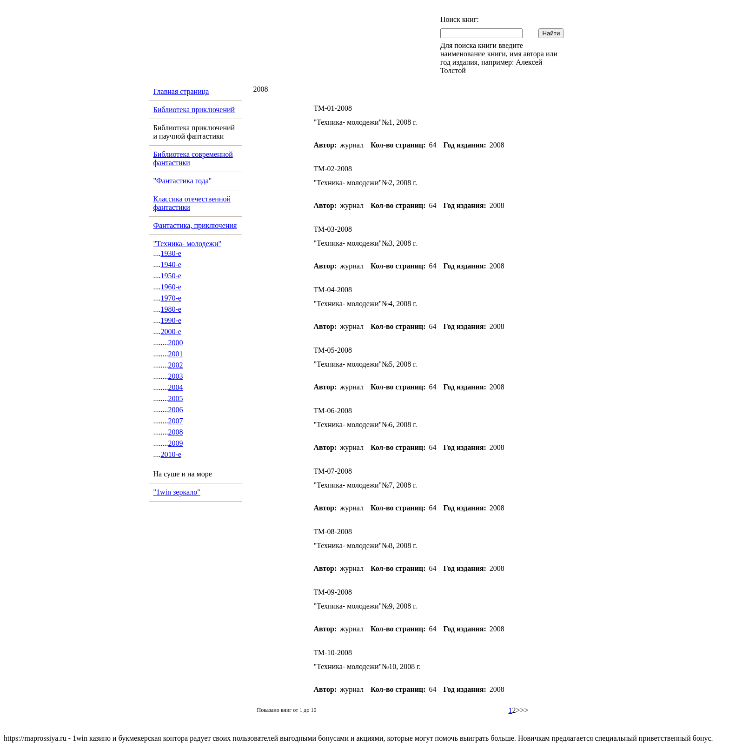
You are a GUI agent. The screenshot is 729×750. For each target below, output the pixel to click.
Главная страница (181, 91)
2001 (175, 354)
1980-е (171, 309)
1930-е (171, 253)
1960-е (171, 287)
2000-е (171, 331)
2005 (175, 398)
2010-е (171, 454)
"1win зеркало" (176, 492)
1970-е (171, 298)
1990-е (171, 320)
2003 (175, 376)
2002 (175, 365)
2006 (175, 410)
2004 (175, 387)
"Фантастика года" (182, 181)
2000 (175, 343)
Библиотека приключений (194, 110)
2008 (175, 432)
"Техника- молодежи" (187, 244)
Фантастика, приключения (195, 225)
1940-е (171, 264)
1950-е (171, 276)
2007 (175, 421)
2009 (175, 443)
